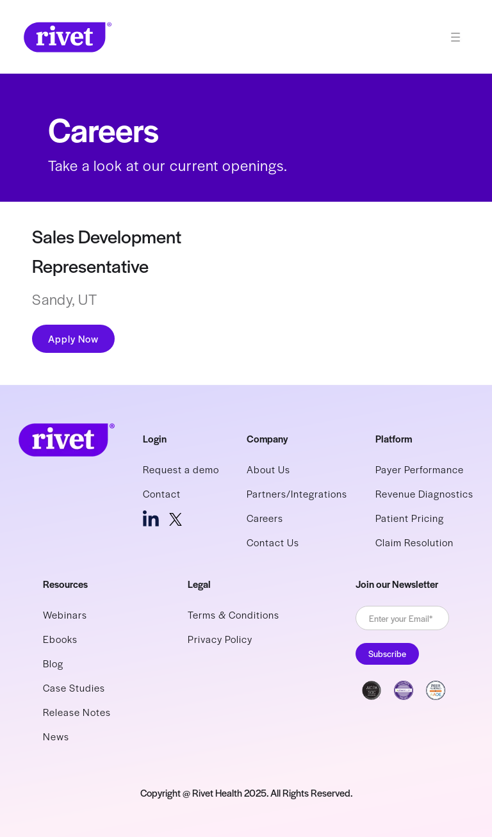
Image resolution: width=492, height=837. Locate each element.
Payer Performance (419, 469)
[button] (460, 37)
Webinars (65, 614)
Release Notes (77, 712)
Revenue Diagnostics (424, 493)
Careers (265, 517)
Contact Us (273, 542)
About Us (268, 469)
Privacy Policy (220, 639)
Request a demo (181, 469)
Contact (162, 493)
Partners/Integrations (297, 493)
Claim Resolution (414, 542)
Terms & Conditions (233, 614)
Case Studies (74, 687)
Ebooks (60, 639)
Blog (53, 663)
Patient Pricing (409, 517)
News (56, 736)
